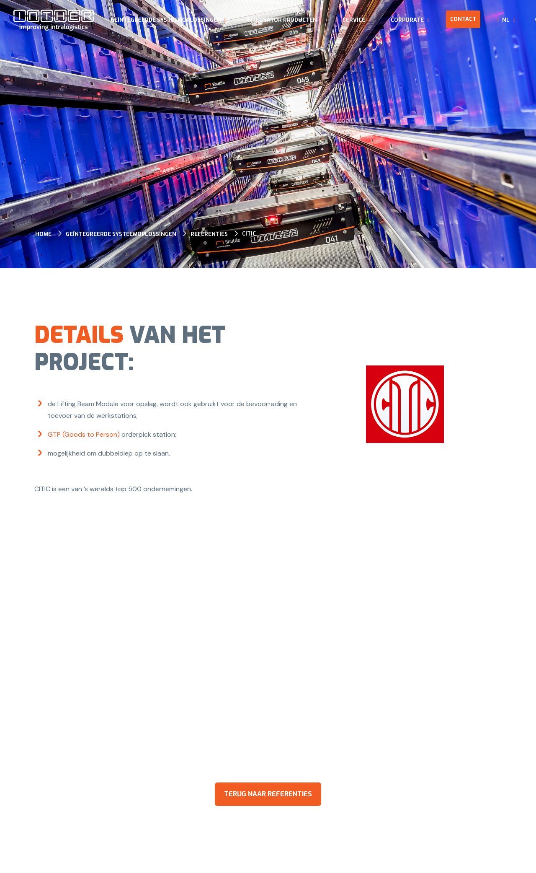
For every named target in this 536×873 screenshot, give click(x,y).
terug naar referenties (268, 794)
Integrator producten (281, 19)
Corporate (407, 19)
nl (506, 19)
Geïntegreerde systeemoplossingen (166, 19)
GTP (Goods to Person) (84, 434)
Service (354, 19)
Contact (463, 19)
